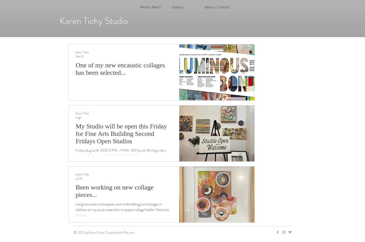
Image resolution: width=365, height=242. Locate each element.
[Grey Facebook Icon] (278, 232)
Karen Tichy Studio (94, 20)
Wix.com (129, 232)
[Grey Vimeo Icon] (290, 232)
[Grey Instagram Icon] (284, 232)
